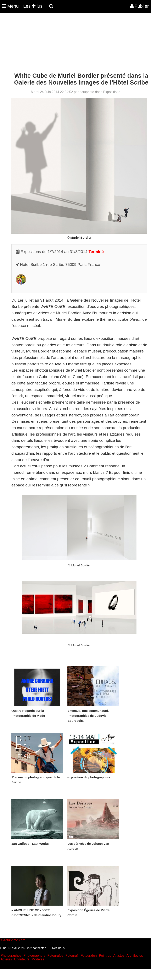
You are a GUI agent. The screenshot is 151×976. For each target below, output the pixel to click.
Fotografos (55, 955)
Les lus (33, 6)
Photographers (34, 955)
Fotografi (71, 955)
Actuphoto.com (14, 940)
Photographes (11, 955)
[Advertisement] (75, 43)
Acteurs (6, 959)
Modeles (38, 959)
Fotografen (89, 955)
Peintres (105, 955)
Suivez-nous (57, 948)
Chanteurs (21, 959)
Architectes (135, 955)
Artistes (118, 955)
